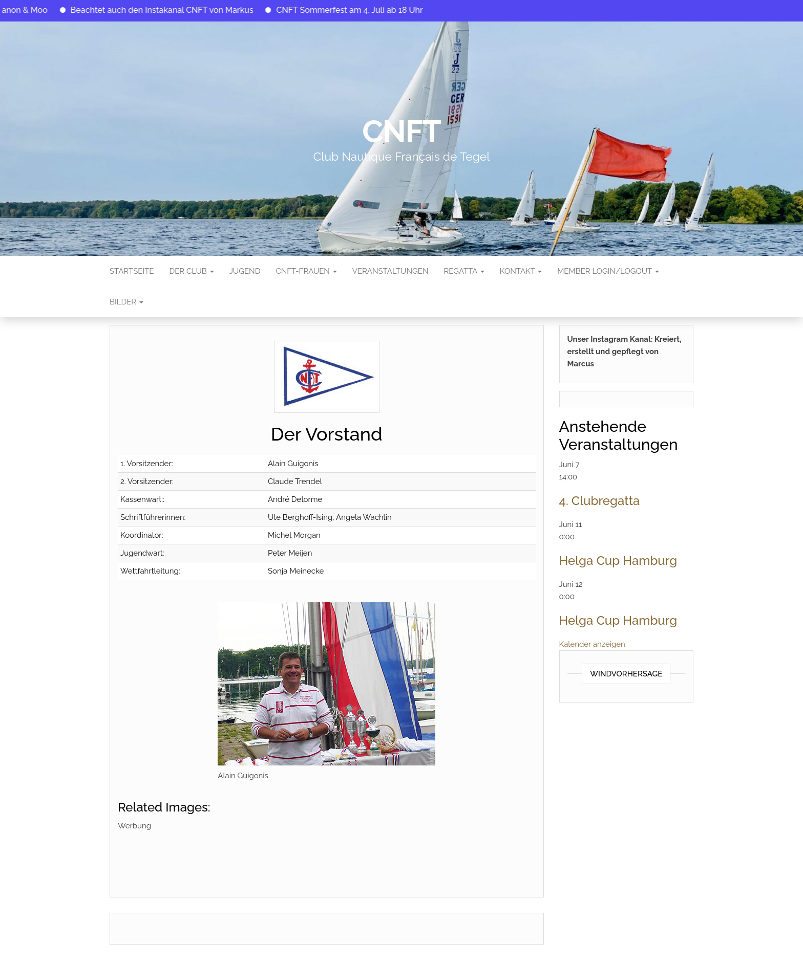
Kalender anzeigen (592, 644)
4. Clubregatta (599, 500)
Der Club (191, 271)
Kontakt (521, 271)
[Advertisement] (304, 855)
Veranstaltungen (390, 271)
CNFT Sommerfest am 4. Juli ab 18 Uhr (361, 10)
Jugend (245, 271)
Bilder (126, 301)
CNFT (401, 131)
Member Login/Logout (608, 271)
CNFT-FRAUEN (306, 271)
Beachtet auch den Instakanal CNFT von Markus (173, 10)
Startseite (132, 271)
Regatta (463, 271)
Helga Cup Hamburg (618, 560)
